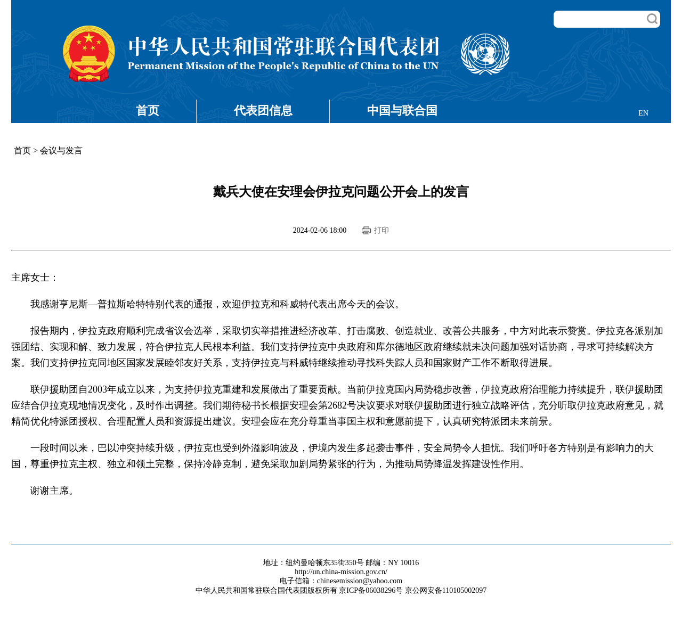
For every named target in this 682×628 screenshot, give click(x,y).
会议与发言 (61, 150)
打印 (381, 230)
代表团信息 (263, 110)
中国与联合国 (402, 110)
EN (643, 113)
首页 (147, 110)
